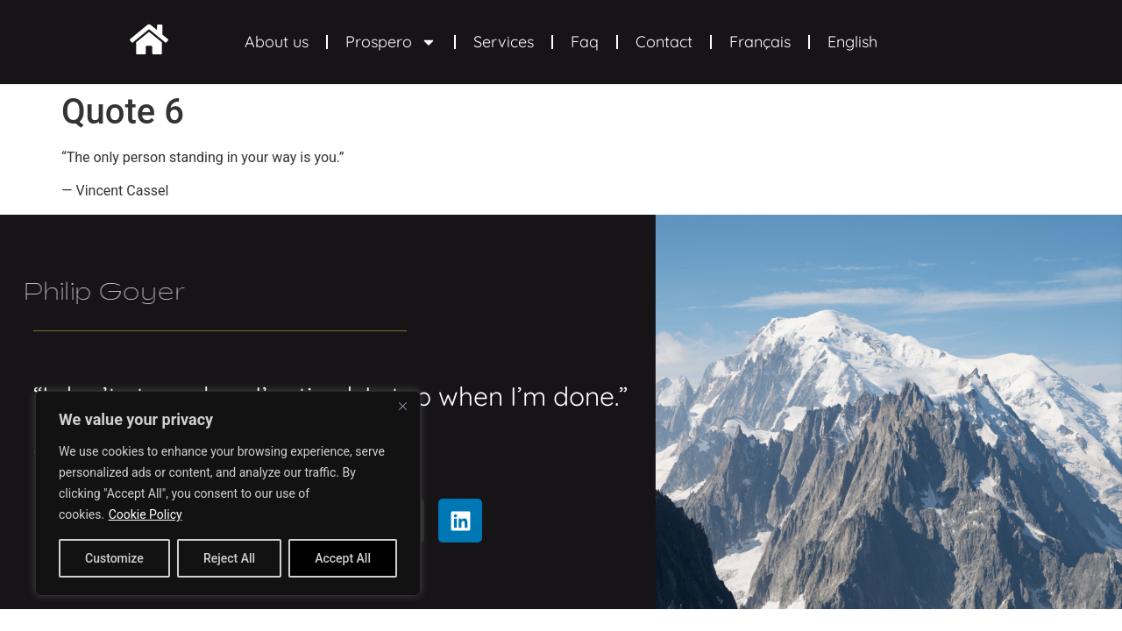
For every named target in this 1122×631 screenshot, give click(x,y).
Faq (585, 42)
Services (503, 42)
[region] (228, 493)
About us (277, 42)
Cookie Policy (145, 514)
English (852, 42)
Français (760, 42)
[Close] (402, 405)
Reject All (229, 558)
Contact (664, 42)
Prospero (391, 42)
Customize (114, 558)
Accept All (343, 558)
